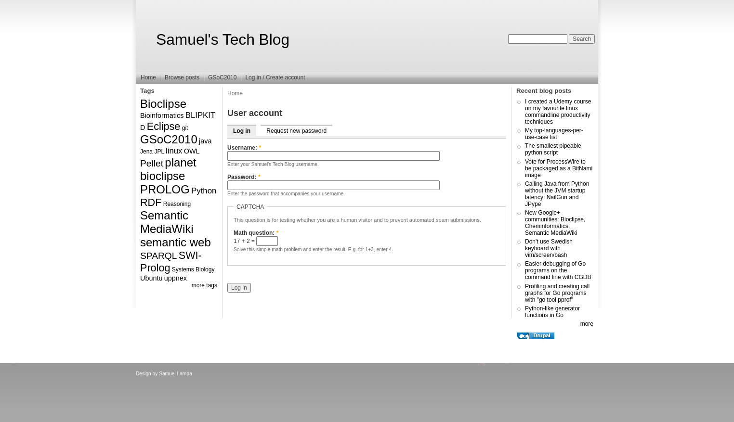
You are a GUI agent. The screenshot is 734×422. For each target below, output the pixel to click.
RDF (150, 202)
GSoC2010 (222, 77)
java (205, 141)
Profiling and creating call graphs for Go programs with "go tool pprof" (557, 293)
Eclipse (164, 126)
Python (203, 190)
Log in (241, 131)
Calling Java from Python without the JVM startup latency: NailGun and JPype (557, 193)
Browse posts (182, 77)
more (586, 323)
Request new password (296, 131)
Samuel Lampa (175, 373)
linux (174, 150)
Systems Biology (193, 269)
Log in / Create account (275, 77)
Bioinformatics (162, 115)
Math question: (256, 233)
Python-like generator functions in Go (552, 312)
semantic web (175, 242)
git (185, 128)
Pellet (151, 163)
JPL (159, 151)
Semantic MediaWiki (167, 222)
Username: (244, 147)
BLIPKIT (200, 115)
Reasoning (177, 204)
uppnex (175, 278)
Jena (146, 151)
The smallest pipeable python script (553, 149)
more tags (204, 285)
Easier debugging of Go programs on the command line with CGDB (558, 270)
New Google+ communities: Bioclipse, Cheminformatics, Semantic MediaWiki (555, 222)
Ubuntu (151, 278)
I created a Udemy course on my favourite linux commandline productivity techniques (558, 111)
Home (148, 77)
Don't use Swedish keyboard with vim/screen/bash (549, 248)
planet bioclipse (168, 169)
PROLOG (165, 189)
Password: (244, 177)
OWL (192, 151)
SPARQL (158, 256)
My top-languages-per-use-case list (554, 134)
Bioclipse (163, 103)
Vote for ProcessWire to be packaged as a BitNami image (558, 168)
